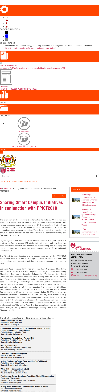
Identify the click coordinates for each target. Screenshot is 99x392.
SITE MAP (75, 11)
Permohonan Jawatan (34, 337)
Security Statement (14, 376)
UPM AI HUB (39, 28)
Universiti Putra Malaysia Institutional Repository (68, 348)
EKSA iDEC (66, 360)
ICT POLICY (37, 25)
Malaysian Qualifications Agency (51, 347)
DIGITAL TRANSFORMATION (57, 25)
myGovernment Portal (52, 342)
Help (8, 375)
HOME (55, 8)
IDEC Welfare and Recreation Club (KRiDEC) (69, 356)
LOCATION (78, 8)
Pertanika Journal (68, 353)
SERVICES (25, 25)
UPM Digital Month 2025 (20, 28)
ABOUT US (14, 25)
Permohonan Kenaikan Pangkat (36, 341)
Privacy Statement (14, 378)
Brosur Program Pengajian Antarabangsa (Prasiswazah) (68, 341)
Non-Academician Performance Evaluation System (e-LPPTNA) (36, 352)
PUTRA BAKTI (54, 28)
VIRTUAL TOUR (86, 11)
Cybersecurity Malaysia (51, 338)
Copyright (11, 380)
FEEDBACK (87, 8)
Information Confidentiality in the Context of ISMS (87, 79)
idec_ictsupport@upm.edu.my (82, 123)
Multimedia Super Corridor (52, 351)
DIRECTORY (63, 8)
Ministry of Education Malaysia (53, 334)
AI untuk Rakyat (52, 355)
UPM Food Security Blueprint (69, 330)
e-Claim (33, 334)
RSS (18, 380)
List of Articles (56, 43)
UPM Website (67, 334)
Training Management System (34, 345)
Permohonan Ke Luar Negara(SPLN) (36, 330)
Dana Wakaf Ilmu (68, 336)
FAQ (71, 8)
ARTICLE (14, 36)
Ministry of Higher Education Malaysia (53, 330)
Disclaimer (15, 375)
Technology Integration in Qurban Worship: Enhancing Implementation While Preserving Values (86, 64)
